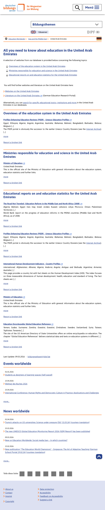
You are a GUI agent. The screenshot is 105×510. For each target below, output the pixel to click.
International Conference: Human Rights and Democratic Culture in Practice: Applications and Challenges (52, 393)
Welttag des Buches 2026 (16, 384)
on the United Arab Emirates (23, 95)
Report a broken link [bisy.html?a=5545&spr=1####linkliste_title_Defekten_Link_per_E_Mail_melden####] (12, 289)
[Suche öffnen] (77, 7)
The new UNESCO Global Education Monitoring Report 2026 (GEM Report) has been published (47, 431)
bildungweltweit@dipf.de (39, 356)
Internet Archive (93, 129)
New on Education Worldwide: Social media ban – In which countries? (36, 440)
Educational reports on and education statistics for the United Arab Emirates (43, 74)
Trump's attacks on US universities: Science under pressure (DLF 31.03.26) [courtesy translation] (47, 422)
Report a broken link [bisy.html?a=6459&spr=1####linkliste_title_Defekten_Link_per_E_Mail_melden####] (12, 183)
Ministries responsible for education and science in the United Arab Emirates (43, 70)
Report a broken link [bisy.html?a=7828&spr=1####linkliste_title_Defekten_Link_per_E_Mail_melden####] (12, 226)
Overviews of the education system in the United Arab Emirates (37, 66)
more (5, 136)
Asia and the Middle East (37, 39)
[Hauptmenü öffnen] (92, 7)
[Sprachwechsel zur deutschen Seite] (99, 39)
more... (6, 401)
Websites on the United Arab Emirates (22, 91)
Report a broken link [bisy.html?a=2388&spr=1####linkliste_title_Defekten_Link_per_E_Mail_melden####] (12, 142)
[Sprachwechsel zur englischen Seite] (40, 32)
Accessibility (45, 493)
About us (9, 489)
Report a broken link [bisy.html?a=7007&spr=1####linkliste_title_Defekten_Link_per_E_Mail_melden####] (12, 347)
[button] (99, 456)
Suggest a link (46, 500)
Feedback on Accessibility (51, 496)
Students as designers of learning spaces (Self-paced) (28, 375)
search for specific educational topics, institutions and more (50, 102)
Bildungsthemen (44, 24)
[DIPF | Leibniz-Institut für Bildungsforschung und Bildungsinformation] (94, 32)
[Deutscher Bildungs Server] (22, 7)
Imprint (8, 496)
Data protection (47, 489)
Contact (8, 493)
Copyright (9, 501)
